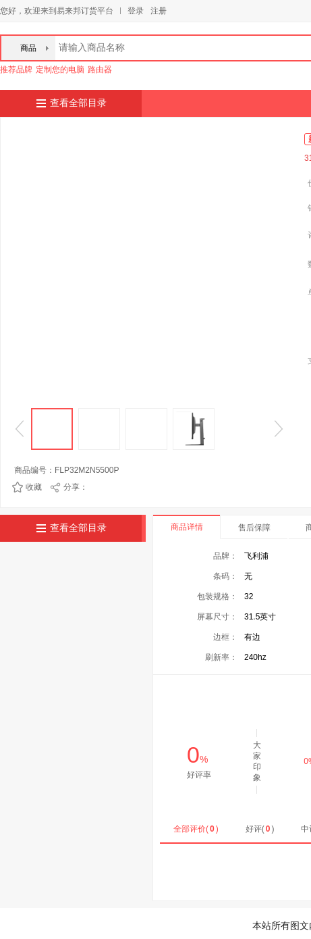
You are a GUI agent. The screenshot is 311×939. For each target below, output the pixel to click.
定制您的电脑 (60, 69)
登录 (136, 11)
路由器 (100, 69)
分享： (75, 487)
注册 (158, 11)
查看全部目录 (78, 103)
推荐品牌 (16, 69)
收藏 (34, 487)
